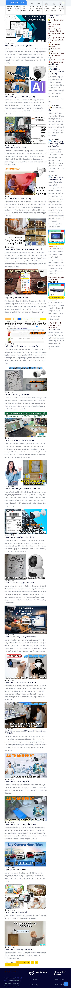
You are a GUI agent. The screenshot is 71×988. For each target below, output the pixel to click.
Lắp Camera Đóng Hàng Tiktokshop (20, 637)
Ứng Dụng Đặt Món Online (16, 298)
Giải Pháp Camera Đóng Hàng (18, 198)
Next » (9, 965)
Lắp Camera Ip (33, 985)
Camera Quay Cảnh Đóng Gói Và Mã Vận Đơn (56, 143)
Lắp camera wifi (34, 980)
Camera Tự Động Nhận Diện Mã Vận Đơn (23, 489)
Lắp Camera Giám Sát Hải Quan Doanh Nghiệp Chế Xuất (25, 732)
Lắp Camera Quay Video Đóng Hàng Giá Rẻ (23, 249)
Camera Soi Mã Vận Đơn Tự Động (19, 440)
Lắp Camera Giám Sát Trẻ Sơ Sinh (19, 949)
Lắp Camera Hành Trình (15, 870)
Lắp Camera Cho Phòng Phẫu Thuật (20, 824)
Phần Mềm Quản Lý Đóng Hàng (18, 46)
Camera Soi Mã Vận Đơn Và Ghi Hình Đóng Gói (56, 179)
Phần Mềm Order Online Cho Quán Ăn (21, 346)
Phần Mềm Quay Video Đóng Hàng (20, 96)
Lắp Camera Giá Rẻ (56, 38)
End (16, 965)
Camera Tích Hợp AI (56, 53)
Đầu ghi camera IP (55, 62)
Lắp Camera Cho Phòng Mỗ (17, 781)
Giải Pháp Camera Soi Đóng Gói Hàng (56, 71)
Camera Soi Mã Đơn (56, 109)
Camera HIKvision (59, 980)
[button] (63, 2)
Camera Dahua (59, 985)
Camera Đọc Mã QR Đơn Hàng (18, 394)
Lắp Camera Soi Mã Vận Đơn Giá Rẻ (20, 583)
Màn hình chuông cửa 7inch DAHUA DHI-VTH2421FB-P (56, 280)
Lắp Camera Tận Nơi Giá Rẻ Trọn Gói (21, 682)
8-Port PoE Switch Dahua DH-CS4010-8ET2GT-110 (55, 325)
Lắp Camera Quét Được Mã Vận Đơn (20, 537)
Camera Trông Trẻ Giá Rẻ (16, 912)
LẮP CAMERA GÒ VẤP (16, 3)
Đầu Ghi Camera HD (56, 60)
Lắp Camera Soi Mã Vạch (15, 147)
